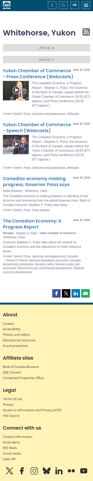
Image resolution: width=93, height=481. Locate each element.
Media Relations (12, 190)
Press (27, 113)
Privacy (8, 404)
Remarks (72, 256)
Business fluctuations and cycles (48, 260)
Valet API (9, 459)
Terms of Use (12, 399)
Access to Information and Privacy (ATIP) (32, 410)
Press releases (41, 210)
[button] (56, 293)
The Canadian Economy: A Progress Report (32, 224)
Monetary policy (44, 264)
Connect (12, 372)
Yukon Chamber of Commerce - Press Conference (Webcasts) (38, 74)
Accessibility (11, 329)
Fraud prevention (15, 346)
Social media (12, 453)
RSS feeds (10, 448)
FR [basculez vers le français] (75, 5)
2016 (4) (46, 48)
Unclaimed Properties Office (23, 378)
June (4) (46, 59)
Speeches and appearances (49, 113)
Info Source (11, 416)
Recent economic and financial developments (44, 267)
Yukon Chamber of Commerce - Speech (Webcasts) (37, 128)
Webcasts (73, 113)
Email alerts (11, 442)
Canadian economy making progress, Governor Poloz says (36, 182)
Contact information (17, 437)
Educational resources (19, 340)
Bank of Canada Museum (21, 367)
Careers (8, 324)
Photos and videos (16, 334)
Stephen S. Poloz (26, 233)
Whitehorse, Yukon (36, 190)
